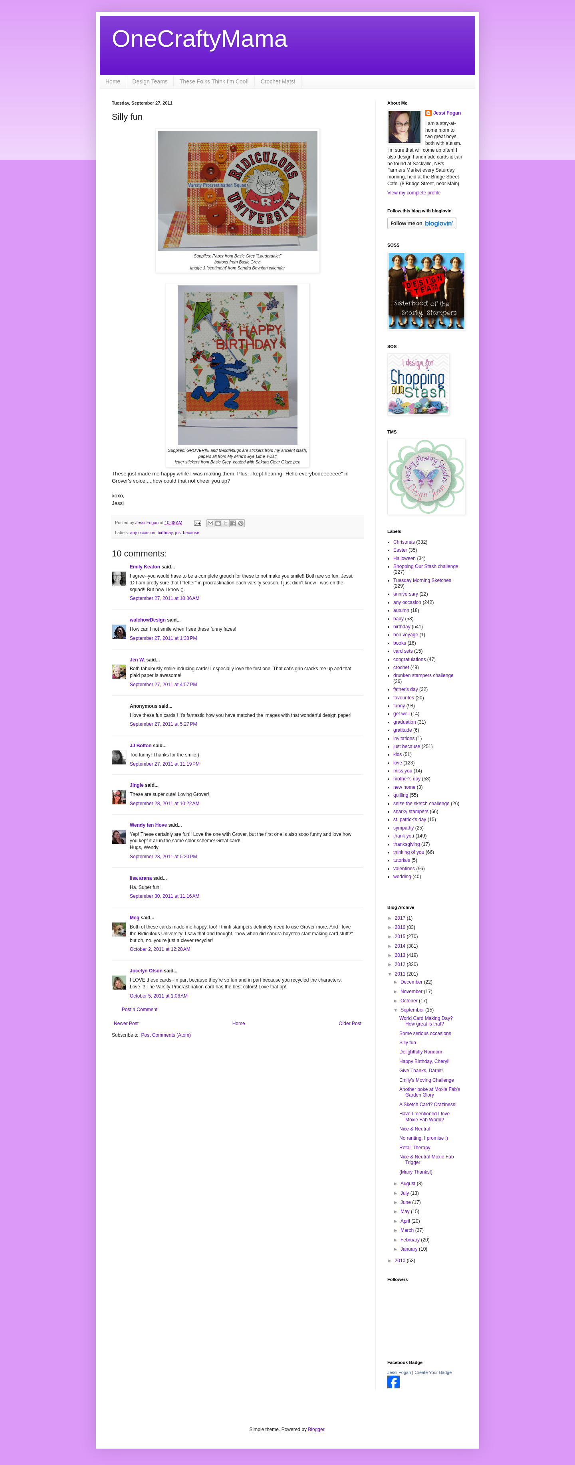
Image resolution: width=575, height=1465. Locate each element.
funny (399, 706)
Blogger (316, 1429)
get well (401, 714)
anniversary (405, 594)
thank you (403, 836)
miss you (402, 771)
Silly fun (407, 1042)
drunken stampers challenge (423, 675)
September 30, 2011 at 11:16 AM (164, 896)
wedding (402, 876)
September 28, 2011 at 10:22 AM (164, 803)
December (412, 982)
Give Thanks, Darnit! (421, 1070)
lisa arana (141, 878)
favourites (403, 698)
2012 (401, 964)
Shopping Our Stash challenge (425, 566)
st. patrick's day (409, 819)
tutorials (401, 860)
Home (112, 81)
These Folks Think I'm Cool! (214, 81)
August (409, 1183)
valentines (404, 868)
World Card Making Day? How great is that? (426, 1021)
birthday (165, 532)
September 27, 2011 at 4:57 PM (163, 684)
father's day (405, 689)
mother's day (406, 779)
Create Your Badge (433, 1372)
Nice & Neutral (414, 1129)
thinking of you (408, 852)
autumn (401, 610)
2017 (401, 918)
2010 (401, 1260)
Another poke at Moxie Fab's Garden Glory (429, 1092)
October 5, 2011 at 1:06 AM (159, 996)
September (413, 1010)
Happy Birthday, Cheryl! (424, 1061)
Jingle (137, 785)
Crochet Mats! (278, 81)
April (406, 1221)
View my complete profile (413, 193)
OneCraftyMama (200, 38)
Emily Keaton (145, 567)
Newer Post (126, 1023)
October (410, 1001)
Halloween (404, 558)
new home (404, 787)
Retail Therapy (414, 1147)
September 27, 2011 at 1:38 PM (163, 638)
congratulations (409, 659)
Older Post (350, 1023)
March (408, 1230)
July (405, 1193)
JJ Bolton (141, 745)
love (397, 763)
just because (187, 532)
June (406, 1202)
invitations (403, 738)
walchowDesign (148, 620)
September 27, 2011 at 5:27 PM (163, 724)
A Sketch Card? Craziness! (427, 1104)
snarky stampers (410, 811)
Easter (400, 550)
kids (397, 754)
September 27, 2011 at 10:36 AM (164, 598)
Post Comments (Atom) (166, 1035)
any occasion (142, 532)
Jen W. (137, 660)
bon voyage (405, 634)
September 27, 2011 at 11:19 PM (165, 764)
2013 (401, 955)
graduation (404, 722)
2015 (401, 936)
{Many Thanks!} (415, 1172)
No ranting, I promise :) (423, 1138)
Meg (134, 918)
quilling (400, 795)
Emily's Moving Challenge (426, 1080)
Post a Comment (139, 1009)
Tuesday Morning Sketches (422, 580)
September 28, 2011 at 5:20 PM (163, 856)
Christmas (404, 542)
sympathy (403, 828)
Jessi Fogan (447, 113)
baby (398, 619)
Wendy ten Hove (148, 825)
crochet (401, 667)
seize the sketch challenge (421, 803)
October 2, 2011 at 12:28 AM (160, 949)
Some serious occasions (425, 1033)
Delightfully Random (420, 1052)
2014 (401, 946)
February (411, 1240)
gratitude (402, 730)
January (410, 1249)
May (406, 1211)
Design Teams (149, 81)
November (412, 991)
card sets (403, 651)
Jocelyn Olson (146, 971)
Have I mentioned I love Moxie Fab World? (424, 1116)
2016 (401, 927)
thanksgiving (406, 844)
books (399, 643)
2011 (401, 974)
